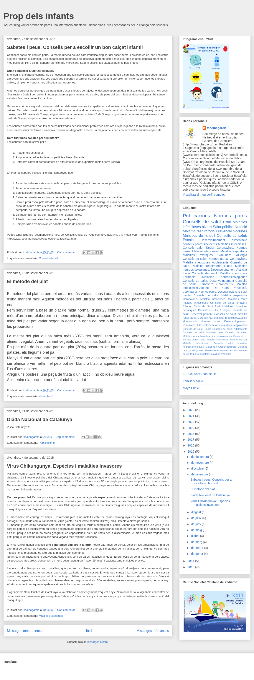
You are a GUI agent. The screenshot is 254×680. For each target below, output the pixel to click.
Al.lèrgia (225, 310)
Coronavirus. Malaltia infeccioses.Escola (222, 317)
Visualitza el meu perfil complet (204, 194)
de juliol (196, 518)
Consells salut (193, 247)
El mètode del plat (27, 281)
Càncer (187, 306)
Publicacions (47, 442)
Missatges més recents (24, 631)
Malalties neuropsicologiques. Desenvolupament (215, 267)
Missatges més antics (153, 631)
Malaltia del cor (238, 339)
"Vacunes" (224, 255)
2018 (191, 433)
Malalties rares (237, 299)
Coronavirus (190, 291)
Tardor (210, 247)
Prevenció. (240, 288)
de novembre (200, 462)
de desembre (200, 456)
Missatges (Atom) (98, 641)
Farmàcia (189, 277)
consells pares (193, 244)
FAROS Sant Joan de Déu (200, 374)
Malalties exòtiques (51, 615)
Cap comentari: (67, 252)
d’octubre (197, 468)
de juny (196, 524)
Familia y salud (193, 381)
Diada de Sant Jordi (207, 306)
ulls (216, 310)
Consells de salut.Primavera (228, 302)
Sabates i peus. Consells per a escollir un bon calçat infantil (75, 47)
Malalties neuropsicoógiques (220, 346)
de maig (197, 530)
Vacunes (240, 231)
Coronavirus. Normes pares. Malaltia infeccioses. (215, 249)
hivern (207, 227)
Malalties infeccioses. (232, 244)
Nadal (225, 288)
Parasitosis (205, 310)
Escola (188, 240)
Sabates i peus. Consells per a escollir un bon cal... (211, 481)
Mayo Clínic (191, 388)
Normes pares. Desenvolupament (219, 291)
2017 (191, 439)
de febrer (197, 548)
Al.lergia (241, 255)
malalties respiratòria (234, 325)
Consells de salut (49, 258)
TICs (200, 325)
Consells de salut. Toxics (197, 329)
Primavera (189, 325)
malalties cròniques (221, 354)
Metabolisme (211, 350)
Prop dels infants (38, 16)
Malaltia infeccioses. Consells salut (208, 343)
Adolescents (220, 262)
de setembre (200, 474)
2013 (191, 567)
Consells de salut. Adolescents (229, 329)
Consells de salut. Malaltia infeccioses (219, 273)
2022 (191, 410)
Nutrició (241, 227)
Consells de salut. (232, 235)
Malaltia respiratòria (233, 251)
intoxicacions (212, 325)
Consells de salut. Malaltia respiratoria (220, 295)
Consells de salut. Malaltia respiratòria (215, 264)
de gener (197, 553)
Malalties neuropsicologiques (224, 277)
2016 (191, 445)
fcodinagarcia (217, 128)
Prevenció (224, 231)
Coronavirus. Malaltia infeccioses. (204, 299)
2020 (191, 421)
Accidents (210, 244)
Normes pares (230, 215)
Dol (216, 288)
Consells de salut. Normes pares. (206, 258)
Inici (89, 631)
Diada (228, 266)
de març (197, 542)
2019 (191, 428)
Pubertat (194, 354)
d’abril (195, 536)
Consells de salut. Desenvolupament (208, 280)
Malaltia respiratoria (199, 231)
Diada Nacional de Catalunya (39, 419)
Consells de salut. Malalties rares (203, 332)
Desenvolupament (213, 240)
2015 (191, 451)
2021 (191, 416)
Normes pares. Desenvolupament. (224, 321)
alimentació (46, 396)
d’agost (196, 512)
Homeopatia (190, 321)
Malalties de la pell (199, 235)
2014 (191, 561)
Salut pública (223, 227)
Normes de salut (228, 350)
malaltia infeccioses (195, 302)
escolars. (205, 354)
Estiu (227, 222)
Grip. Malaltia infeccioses (214, 339)
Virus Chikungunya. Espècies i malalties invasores (64, 466)
